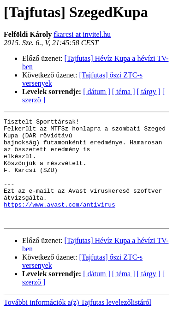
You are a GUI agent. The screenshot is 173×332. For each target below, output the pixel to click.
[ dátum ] (96, 91)
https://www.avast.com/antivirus (59, 222)
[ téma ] (123, 91)
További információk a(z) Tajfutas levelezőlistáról (77, 323)
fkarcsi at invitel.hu (82, 34)
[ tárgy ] (149, 91)
